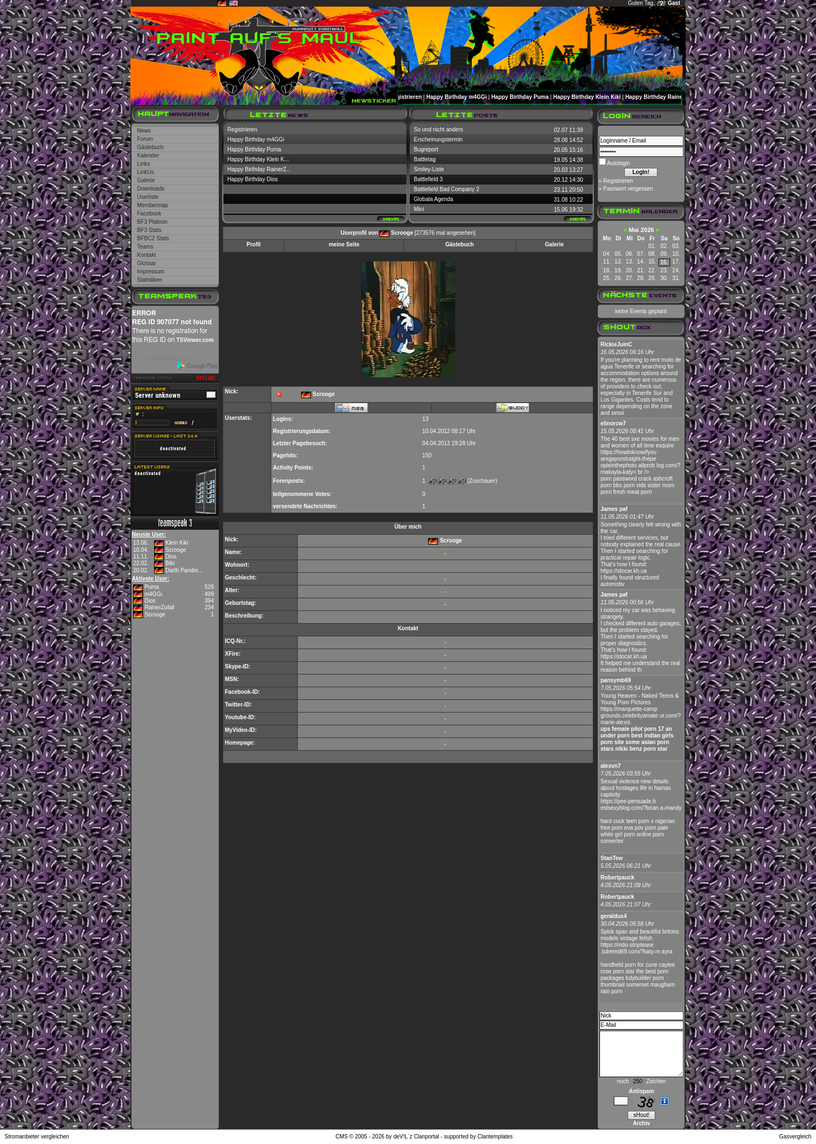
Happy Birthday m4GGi (465, 97)
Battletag (424, 159)
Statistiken (149, 280)
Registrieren (414, 97)
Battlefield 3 (428, 179)
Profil (253, 244)
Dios (170, 556)
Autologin (618, 163)
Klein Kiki (176, 543)
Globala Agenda (433, 199)
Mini (419, 209)
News (144, 131)
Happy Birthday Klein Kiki (595, 97)
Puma (152, 587)
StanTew (612, 858)
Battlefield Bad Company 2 (446, 189)
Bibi (170, 563)
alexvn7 (611, 766)
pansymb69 (616, 680)
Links (143, 164)
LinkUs (145, 172)
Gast (674, 3)
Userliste (148, 197)
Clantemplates (495, 1137)
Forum (145, 139)
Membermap (152, 205)
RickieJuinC (616, 344)
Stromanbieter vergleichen (36, 1137)
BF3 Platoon (152, 222)
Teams (145, 247)
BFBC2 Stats (153, 238)
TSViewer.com (195, 340)
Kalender (148, 155)
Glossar (146, 263)
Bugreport (426, 149)
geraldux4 (614, 916)
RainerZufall (160, 607)
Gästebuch (150, 147)
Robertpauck (617, 877)
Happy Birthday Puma (528, 97)
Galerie (146, 180)
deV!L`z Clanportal (416, 1137)
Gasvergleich (795, 1137)
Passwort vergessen (628, 189)
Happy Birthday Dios (253, 179)
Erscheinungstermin (438, 139)
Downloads (150, 189)
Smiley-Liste (429, 169)
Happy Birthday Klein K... (258, 159)
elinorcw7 (613, 423)
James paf (614, 509)
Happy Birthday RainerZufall (671, 97)
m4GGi (153, 594)
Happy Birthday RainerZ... (259, 169)
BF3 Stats (149, 230)
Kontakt (146, 255)
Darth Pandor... (183, 570)
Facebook (149, 213)
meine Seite (344, 244)
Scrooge (175, 550)
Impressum (150, 271)
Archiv (641, 1123)
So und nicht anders (438, 129)
